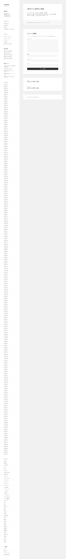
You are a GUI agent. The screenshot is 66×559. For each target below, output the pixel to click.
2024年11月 (6, 111)
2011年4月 (6, 414)
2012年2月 (6, 395)
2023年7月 (6, 141)
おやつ (5, 466)
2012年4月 (6, 392)
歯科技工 (5, 528)
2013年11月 (6, 356)
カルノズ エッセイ (7, 38)
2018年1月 (6, 264)
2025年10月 (6, 92)
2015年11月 (6, 313)
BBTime (5, 463)
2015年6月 (6, 322)
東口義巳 (6, 66)
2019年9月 (6, 227)
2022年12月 (6, 154)
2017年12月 (6, 266)
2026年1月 (6, 88)
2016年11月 (6, 291)
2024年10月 (6, 113)
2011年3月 (6, 416)
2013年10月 (6, 358)
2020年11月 (6, 201)
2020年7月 (6, 208)
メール (29, 58)
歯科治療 (5, 530)
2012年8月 (6, 384)
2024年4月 (6, 124)
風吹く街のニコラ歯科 (7, 43)
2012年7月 (6, 386)
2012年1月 (6, 397)
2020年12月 (6, 199)
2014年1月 (6, 352)
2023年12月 (6, 131)
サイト (28, 63)
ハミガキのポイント (7, 496)
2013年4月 (6, 369)
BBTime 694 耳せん (7, 52)
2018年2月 (6, 262)
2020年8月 (6, 206)
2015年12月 (6, 311)
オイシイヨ (6, 476)
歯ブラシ (5, 523)
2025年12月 (6, 90)
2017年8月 (6, 274)
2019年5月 (6, 234)
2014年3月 (6, 349)
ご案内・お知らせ (7, 472)
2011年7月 (6, 409)
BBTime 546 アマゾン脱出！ (9, 76)
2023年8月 (6, 139)
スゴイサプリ (6, 485)
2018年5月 (6, 257)
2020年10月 (6, 202)
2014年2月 (6, 350)
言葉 (4, 538)
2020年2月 (6, 217)
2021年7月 (6, 186)
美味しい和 (6, 534)
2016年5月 (6, 302)
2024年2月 (6, 128)
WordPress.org (6, 554)
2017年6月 (6, 277)
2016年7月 (6, 298)
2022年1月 (6, 174)
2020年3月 (6, 216)
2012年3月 (6, 394)
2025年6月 (6, 98)
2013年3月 (6, 371)
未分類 (5, 519)
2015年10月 (6, 315)
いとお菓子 (6, 464)
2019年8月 (6, 229)
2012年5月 (6, 390)
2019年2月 (6, 240)
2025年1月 (6, 107)
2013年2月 (6, 373)
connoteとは (6, 23)
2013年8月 (6, 362)
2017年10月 (6, 270)
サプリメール (6, 40)
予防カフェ (6, 506)
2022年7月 (6, 163)
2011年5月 (6, 412)
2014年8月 (6, 341)
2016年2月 (6, 307)
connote (6, 4)
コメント (29, 38)
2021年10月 (6, 180)
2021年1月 (6, 197)
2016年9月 (6, 294)
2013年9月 (6, 360)
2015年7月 (6, 321)
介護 (4, 508)
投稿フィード (6, 550)
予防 (4, 502)
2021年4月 (6, 191)
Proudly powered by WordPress (33, 97)
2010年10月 (6, 425)
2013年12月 (6, 354)
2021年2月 (6, 195)
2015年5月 (6, 324)
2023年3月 (6, 148)
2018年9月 (6, 249)
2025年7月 (6, 96)
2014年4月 (6, 347)
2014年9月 (6, 339)
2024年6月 (6, 120)
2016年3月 (6, 306)
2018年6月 (6, 255)
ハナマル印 (6, 491)
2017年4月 (6, 281)
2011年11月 (6, 401)
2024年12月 (6, 109)
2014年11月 (6, 336)
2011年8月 (6, 407)
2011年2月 (6, 418)
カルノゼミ (6, 481)
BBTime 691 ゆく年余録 (8, 58)
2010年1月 (6, 442)
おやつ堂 (5, 470)
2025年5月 (6, 99)
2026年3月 (6, 86)
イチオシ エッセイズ (7, 36)
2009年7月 (6, 454)
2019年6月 (6, 232)
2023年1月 (6, 152)
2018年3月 (6, 261)
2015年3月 (6, 328)
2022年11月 (6, 156)
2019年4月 (6, 236)
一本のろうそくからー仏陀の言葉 (9, 65)
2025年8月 (6, 94)
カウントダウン (6, 479)
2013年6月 (6, 365)
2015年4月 (6, 326)
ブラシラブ (6, 500)
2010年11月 (6, 424)
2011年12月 (6, 399)
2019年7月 (6, 231)
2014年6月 (6, 343)
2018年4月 (6, 259)
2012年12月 (6, 377)
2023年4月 (6, 146)
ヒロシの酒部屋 (6, 498)
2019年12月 (6, 221)
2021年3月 (6, 193)
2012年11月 (6, 379)
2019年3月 (6, 238)
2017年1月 (6, 287)
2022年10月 (6, 158)
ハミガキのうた (6, 494)
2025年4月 (6, 101)
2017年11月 (6, 268)
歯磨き (5, 524)
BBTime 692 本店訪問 (7, 56)
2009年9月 (6, 450)
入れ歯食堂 (6, 515)
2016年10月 (6, 292)
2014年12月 (6, 334)
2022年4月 (6, 169)
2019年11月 (6, 223)
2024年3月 (6, 126)
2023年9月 (6, 137)
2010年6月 (6, 433)
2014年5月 (6, 345)
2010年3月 (6, 439)
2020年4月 (6, 214)
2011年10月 (6, 403)
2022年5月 (6, 167)
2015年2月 (6, 330)
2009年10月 (6, 448)
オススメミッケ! (6, 478)
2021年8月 (6, 184)
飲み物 (5, 541)
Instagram (6, 25)
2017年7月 (6, 276)
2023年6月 (6, 143)
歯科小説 (5, 526)
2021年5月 (6, 189)
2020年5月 (6, 212)
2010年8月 (6, 429)
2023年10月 (6, 135)
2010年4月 (6, 437)
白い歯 (5, 532)
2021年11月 (6, 178)
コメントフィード (7, 552)
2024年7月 (6, 118)
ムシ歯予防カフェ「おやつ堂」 (9, 29)
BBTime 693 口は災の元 (8, 54)
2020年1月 (6, 219)
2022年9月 (6, 159)
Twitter (5, 27)
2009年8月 (6, 452)
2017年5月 (6, 279)
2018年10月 (6, 247)
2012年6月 (6, 388)
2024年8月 (6, 116)
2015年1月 (6, 332)
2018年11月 (6, 246)
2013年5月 (6, 367)
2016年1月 (6, 309)
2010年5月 (6, 435)
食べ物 (5, 539)
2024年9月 (6, 114)
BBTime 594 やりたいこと (8, 70)
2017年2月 (6, 285)
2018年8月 (6, 251)
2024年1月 (6, 129)
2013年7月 (6, 364)
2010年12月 (6, 422)
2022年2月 (6, 173)
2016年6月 (6, 300)
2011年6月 (6, 410)
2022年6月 (6, 165)
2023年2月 (6, 150)
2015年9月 (6, 317)
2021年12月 (6, 176)
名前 (28, 54)
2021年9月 (6, 182)
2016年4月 (6, 304)
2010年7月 (6, 431)
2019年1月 (6, 242)
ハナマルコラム (6, 489)
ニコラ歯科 (6, 487)
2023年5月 (6, 144)
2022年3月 (6, 171)
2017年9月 (6, 272)
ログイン (5, 548)
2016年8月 (6, 296)
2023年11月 (6, 133)
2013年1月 (6, 375)
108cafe (5, 461)
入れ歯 (5, 511)
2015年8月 (6, 319)
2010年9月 (6, 427)
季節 (4, 517)
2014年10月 (6, 337)
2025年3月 (6, 103)
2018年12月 (6, 244)
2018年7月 (6, 253)
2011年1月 (6, 420)
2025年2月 (6, 105)
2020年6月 (6, 210)
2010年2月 (6, 440)
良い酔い (5, 536)
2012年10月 (6, 380)
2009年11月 (6, 446)
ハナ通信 (5, 41)
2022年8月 (6, 161)
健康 (4, 509)
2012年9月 (6, 382)
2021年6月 (6, 188)
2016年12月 (6, 289)
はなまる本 (6, 474)
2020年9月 (6, 204)
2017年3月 (6, 283)
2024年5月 (6, 122)
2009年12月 (6, 444)
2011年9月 (6, 405)
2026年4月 (6, 84)
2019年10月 (6, 225)
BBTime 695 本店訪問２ (8, 51)
